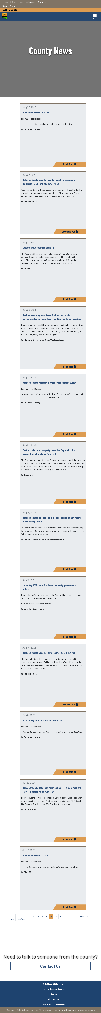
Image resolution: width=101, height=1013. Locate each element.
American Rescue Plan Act (54, 1004)
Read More (69, 164)
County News (8, 5)
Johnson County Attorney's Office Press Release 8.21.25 (49, 382)
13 (70, 916)
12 (65, 916)
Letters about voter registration (38, 247)
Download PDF (70, 231)
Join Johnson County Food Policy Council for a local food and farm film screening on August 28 (51, 789)
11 (60, 916)
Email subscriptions (54, 999)
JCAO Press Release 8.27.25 (35, 112)
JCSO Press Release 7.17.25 (35, 855)
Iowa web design (66, 1009)
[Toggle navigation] (95, 16)
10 (56, 916)
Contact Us (50, 966)
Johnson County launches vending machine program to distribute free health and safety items (48, 181)
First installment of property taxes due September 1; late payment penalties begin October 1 (50, 452)
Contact (54, 994)
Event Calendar (10, 9)
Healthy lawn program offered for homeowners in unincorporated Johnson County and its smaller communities (52, 317)
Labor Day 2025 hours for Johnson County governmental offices (49, 587)
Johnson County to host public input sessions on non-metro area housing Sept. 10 (51, 519)
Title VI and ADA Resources (54, 984)
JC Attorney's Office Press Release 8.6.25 (42, 720)
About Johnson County (54, 989)
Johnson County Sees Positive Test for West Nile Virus (48, 652)
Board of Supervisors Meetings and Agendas (24, 1)
